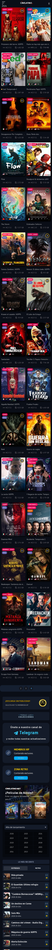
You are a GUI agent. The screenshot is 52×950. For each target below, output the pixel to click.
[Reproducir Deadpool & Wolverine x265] (39, 159)
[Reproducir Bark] (13, 429)
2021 (40, 838)
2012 (40, 852)
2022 (26, 838)
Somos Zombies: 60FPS (10, 269)
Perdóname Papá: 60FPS (36, 89)
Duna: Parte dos (33, 134)
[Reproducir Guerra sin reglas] (39, 429)
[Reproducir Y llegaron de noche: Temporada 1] (39, 474)
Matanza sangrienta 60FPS (11, 629)
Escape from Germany (9, 674)
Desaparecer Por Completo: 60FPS (14, 134)
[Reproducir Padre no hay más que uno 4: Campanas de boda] (39, 24)
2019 (26, 843)
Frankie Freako (32, 404)
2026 (12, 834)
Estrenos (15, 868)
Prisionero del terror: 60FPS (12, 44)
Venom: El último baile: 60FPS (38, 269)
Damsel (29, 584)
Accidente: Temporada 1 (36, 539)
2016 (26, 847)
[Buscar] (49, 3)
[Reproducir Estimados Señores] (39, 204)
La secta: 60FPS (7, 494)
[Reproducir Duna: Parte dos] (39, 114)
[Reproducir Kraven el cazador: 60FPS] (13, 294)
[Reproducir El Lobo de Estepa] (39, 294)
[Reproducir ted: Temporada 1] (13, 69)
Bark (3, 449)
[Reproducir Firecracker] (39, 609)
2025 (26, 834)
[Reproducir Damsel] (39, 564)
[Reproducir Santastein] (13, 339)
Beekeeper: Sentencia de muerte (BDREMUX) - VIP (21, 584)
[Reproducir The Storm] (13, 204)
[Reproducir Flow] (13, 159)
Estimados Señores (34, 224)
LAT (26, 3)
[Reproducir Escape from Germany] (13, 654)
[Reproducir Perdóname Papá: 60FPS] (39, 69)
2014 (12, 852)
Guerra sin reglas (33, 449)
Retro (38, 868)
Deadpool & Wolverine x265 (38, 179)
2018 (40, 843)
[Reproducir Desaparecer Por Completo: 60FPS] (13, 114)
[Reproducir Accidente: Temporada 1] (39, 519)
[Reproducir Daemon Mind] (13, 519)
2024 (40, 834)
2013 (26, 852)
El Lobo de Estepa (34, 314)
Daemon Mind (6, 539)
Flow (3, 179)
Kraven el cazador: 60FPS (11, 314)
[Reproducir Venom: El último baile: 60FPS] (39, 249)
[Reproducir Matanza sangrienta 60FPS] (13, 609)
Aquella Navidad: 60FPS (10, 404)
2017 (12, 847)
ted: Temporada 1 (9, 89)
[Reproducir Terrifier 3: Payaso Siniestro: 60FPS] (39, 339)
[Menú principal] (4, 4)
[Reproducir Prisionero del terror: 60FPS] (13, 24)
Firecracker (31, 629)
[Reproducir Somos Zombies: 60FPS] (13, 249)
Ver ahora (21, 758)
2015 (40, 847)
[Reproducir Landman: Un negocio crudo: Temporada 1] (39, 654)
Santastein (5, 359)
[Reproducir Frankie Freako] (39, 384)
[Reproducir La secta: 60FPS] (13, 474)
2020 (12, 843)
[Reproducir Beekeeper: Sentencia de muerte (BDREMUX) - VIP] (13, 564)
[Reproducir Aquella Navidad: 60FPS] (13, 384)
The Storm (5, 224)
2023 (12, 838)
